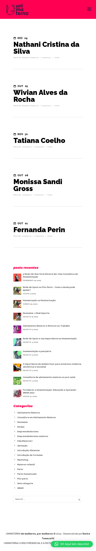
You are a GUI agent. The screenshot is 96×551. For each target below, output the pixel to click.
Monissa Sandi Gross (37, 185)
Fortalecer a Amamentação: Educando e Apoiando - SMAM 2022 (50, 391)
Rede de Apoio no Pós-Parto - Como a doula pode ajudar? (49, 288)
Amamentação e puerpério (37, 351)
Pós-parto (22, 478)
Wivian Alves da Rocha (40, 96)
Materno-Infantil (26, 464)
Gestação (22, 446)
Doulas (20, 427)
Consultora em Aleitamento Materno (36, 417)
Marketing (22, 460)
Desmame (22, 422)
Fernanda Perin (39, 229)
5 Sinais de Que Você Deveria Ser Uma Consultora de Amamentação (50, 275)
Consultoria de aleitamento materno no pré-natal (49, 377)
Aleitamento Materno (28, 413)
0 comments (46, 57)
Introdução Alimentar (28, 450)
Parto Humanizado (27, 474)
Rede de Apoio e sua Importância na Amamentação (50, 338)
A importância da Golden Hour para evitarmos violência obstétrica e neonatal (52, 365)
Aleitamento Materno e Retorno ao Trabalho (46, 326)
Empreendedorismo (28, 431)
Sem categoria (25, 483)
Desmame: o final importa (36, 313)
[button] (72, 544)
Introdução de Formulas (30, 455)
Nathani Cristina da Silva (46, 48)
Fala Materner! (25, 441)
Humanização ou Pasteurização (39, 300)
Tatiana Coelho (39, 140)
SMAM (20, 488)
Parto (20, 469)
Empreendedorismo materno (32, 436)
